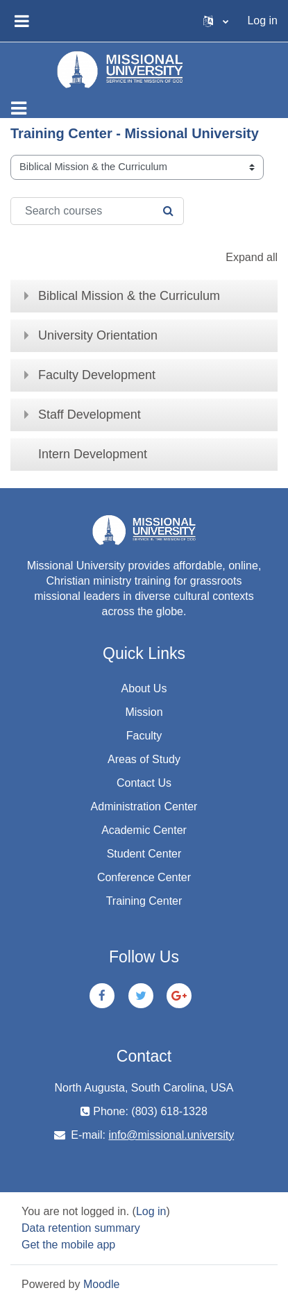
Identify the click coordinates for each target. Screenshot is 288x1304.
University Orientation (98, 335)
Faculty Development (96, 375)
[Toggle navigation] (18, 108)
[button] (216, 21)
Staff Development (89, 414)
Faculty (144, 736)
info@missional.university (171, 1135)
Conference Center (144, 877)
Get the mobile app (68, 1245)
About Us (144, 688)
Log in (262, 20)
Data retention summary (81, 1228)
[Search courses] (97, 211)
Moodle (101, 1284)
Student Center (144, 854)
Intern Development (92, 454)
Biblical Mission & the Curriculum (129, 296)
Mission (143, 712)
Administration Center (144, 806)
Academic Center (144, 830)
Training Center (144, 901)
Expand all (252, 257)
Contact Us (144, 783)
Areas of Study (144, 759)
